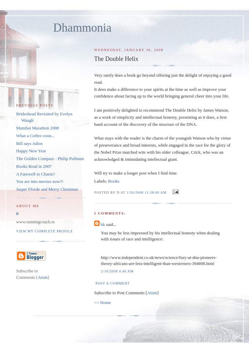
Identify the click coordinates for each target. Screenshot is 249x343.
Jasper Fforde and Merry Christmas (47, 189)
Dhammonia (82, 27)
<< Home (102, 302)
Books (113, 181)
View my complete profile (44, 231)
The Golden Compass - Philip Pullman (50, 158)
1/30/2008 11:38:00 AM (147, 192)
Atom (152, 292)
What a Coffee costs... (35, 135)
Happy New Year (31, 150)
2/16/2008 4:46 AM (117, 271)
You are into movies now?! (39, 181)
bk (103, 224)
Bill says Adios (29, 143)
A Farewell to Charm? (35, 174)
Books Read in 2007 (34, 166)
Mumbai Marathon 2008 (37, 127)
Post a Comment (113, 283)
